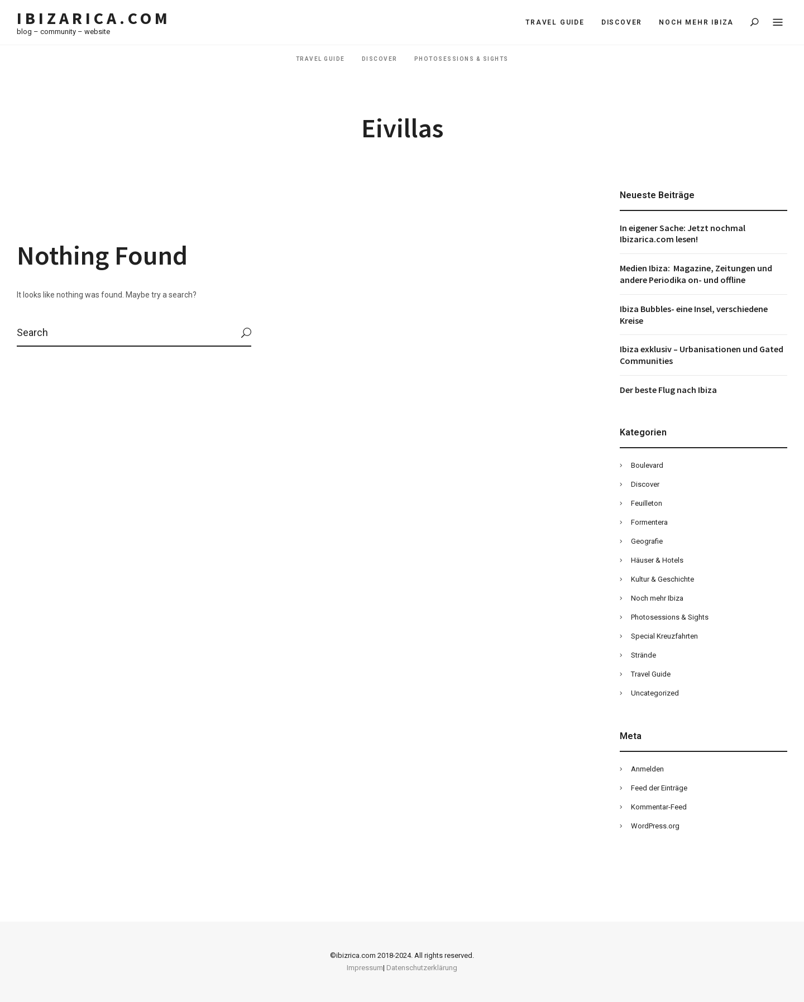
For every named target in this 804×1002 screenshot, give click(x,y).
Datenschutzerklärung (421, 967)
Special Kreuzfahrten (664, 636)
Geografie (647, 541)
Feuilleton (646, 503)
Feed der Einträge (659, 788)
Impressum (365, 967)
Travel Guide (555, 22)
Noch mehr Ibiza (696, 22)
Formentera (649, 522)
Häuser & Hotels (657, 560)
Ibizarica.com (94, 18)
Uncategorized (655, 693)
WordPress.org (655, 826)
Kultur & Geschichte (662, 579)
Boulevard (647, 465)
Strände (643, 655)
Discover (621, 22)
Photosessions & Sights (461, 59)
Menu (778, 23)
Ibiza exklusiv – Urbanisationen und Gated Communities (701, 354)
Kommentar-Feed (659, 807)
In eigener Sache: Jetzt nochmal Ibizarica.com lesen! (682, 233)
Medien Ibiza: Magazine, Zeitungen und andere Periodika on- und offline (696, 273)
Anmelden (647, 769)
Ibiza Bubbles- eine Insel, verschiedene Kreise (694, 314)
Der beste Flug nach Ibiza (668, 389)
